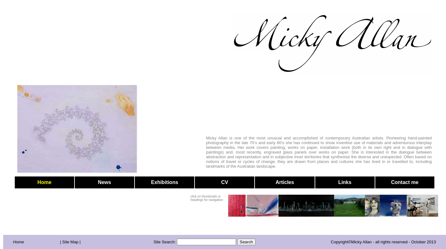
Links (344, 182)
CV (224, 182)
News (104, 182)
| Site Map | (70, 242)
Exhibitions (164, 182)
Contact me (404, 182)
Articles (285, 182)
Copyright (339, 242)
